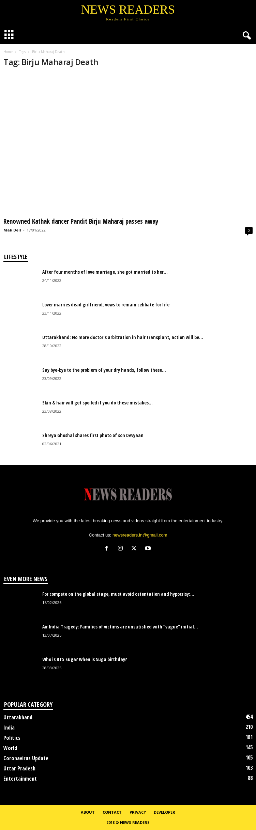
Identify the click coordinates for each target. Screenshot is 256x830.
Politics (11, 737)
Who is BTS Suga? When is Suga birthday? (84, 659)
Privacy (138, 812)
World (10, 748)
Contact (112, 812)
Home (8, 51)
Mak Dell (12, 230)
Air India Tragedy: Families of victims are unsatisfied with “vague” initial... (120, 626)
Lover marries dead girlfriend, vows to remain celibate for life (105, 304)
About (88, 812)
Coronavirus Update (25, 758)
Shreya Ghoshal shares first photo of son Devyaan (93, 435)
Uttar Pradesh (19, 768)
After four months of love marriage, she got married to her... (105, 272)
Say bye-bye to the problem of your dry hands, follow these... (104, 370)
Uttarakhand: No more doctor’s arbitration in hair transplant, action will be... (122, 337)
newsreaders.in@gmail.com (139, 535)
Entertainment (20, 778)
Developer (164, 812)
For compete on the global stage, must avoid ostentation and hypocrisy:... (118, 594)
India (9, 727)
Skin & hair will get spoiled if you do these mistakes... (97, 402)
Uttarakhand (17, 717)
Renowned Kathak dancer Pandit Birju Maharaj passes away (80, 221)
